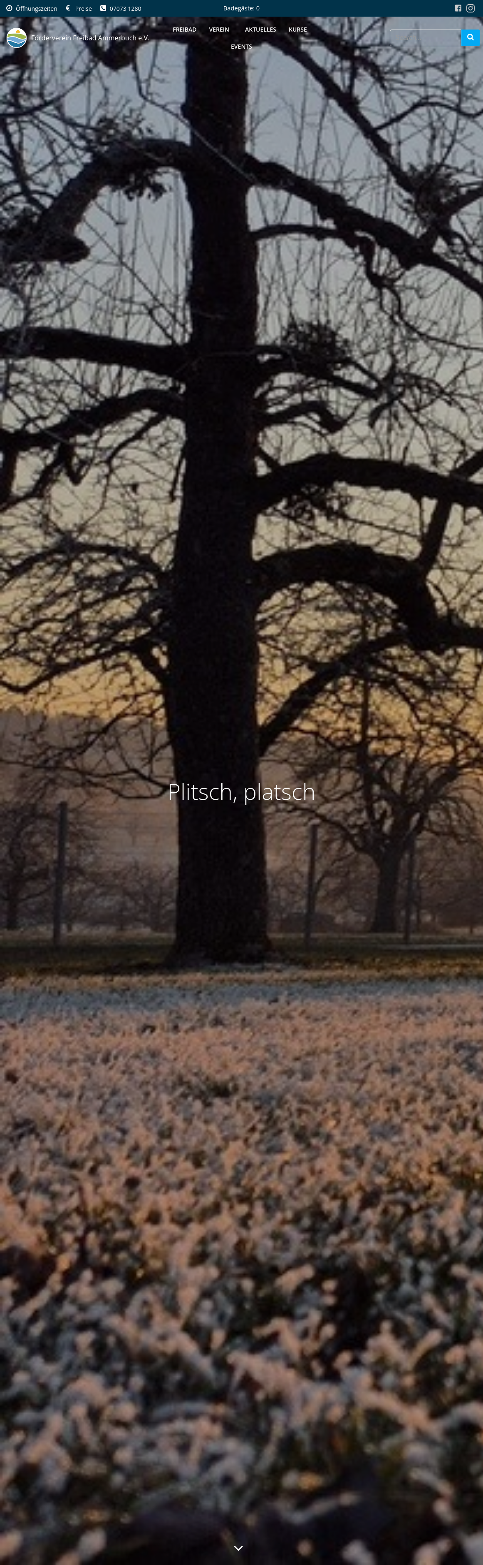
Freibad (184, 29)
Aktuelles (260, 29)
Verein (221, 29)
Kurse (299, 29)
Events (241, 46)
